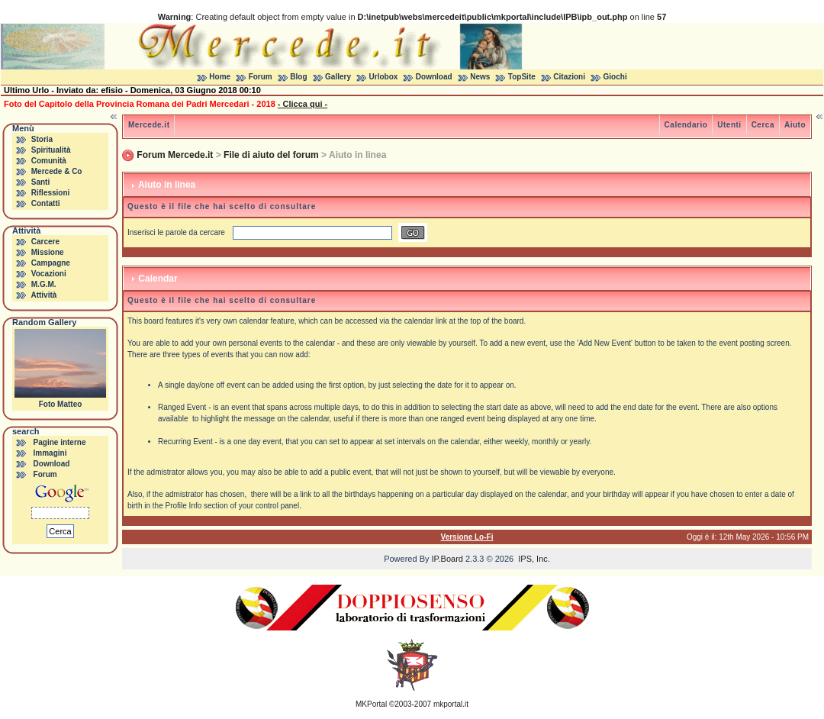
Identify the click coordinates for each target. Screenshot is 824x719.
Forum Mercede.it (175, 155)
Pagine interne (60, 442)
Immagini (50, 453)
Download (434, 77)
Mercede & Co (56, 171)
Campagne (50, 263)
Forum (260, 77)
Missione (47, 252)
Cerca (763, 125)
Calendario (686, 125)
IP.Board (447, 558)
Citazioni (569, 77)
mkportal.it (450, 704)
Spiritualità (51, 150)
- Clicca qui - (302, 103)
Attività (43, 295)
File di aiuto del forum (271, 155)
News (480, 77)
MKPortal (371, 704)
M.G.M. (43, 284)
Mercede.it (148, 125)
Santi (40, 182)
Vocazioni (48, 273)
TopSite (522, 77)
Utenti (729, 125)
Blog (298, 77)
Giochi (615, 77)
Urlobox (383, 77)
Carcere (45, 241)
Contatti (45, 203)
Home (219, 77)
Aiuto (795, 125)
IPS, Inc (533, 558)
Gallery (338, 77)
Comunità (48, 160)
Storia (42, 139)
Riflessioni (50, 193)
